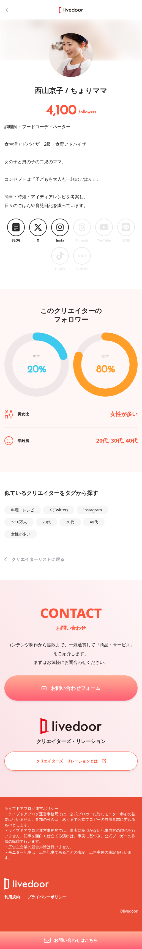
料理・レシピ (22, 509)
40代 (94, 521)
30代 (70, 521)
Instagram (92, 509)
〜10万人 (19, 521)
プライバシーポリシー (47, 896)
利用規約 (12, 896)
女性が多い (20, 534)
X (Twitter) (59, 509)
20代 (46, 521)
